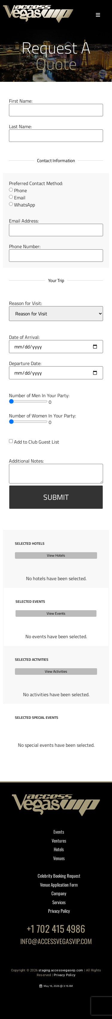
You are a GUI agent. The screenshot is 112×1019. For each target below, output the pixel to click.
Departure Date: (25, 363)
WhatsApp (24, 204)
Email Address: (24, 220)
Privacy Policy (64, 975)
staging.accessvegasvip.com (61, 970)
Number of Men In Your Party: (39, 395)
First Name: (21, 100)
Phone (20, 190)
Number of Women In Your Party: (42, 415)
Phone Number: (25, 246)
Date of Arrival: (24, 337)
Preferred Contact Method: (36, 183)
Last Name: (20, 126)
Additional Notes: (26, 460)
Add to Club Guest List (36, 441)
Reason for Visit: (25, 303)
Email (19, 197)
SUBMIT (56, 497)
